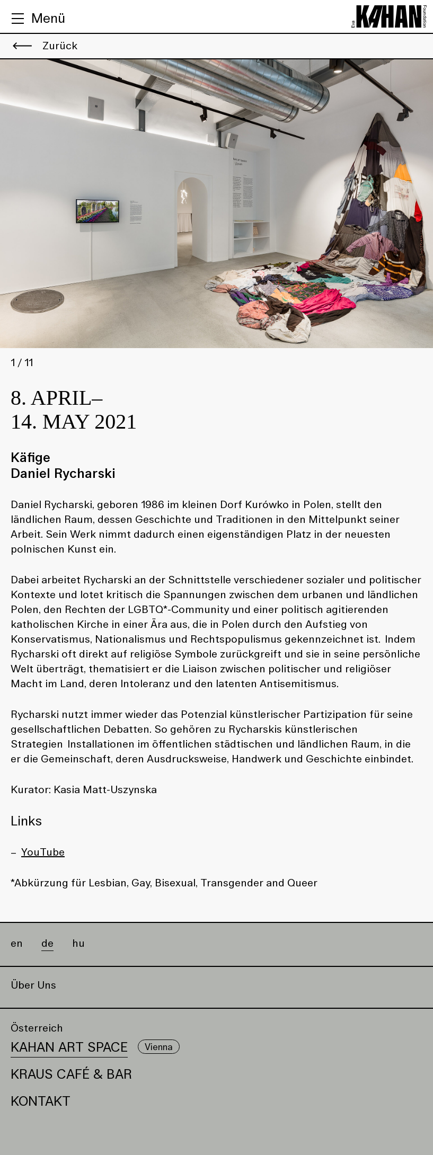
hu (78, 943)
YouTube (43, 851)
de (47, 943)
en (17, 943)
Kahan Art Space (69, 1047)
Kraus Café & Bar (71, 1074)
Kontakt (40, 1101)
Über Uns (33, 985)
